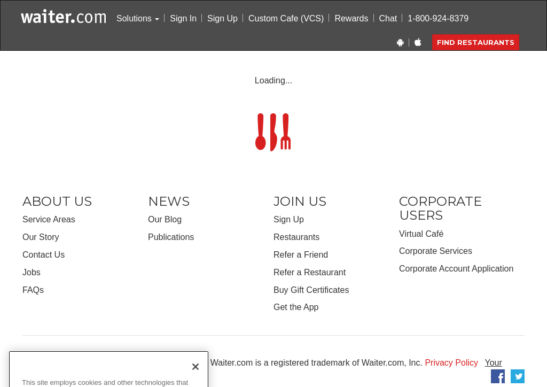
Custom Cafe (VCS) (286, 18)
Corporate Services (435, 251)
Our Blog (165, 219)
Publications (171, 237)
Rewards (351, 18)
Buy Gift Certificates (311, 290)
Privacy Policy (451, 362)
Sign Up (222, 18)
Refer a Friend (301, 254)
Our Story (40, 237)
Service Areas (48, 219)
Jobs (31, 272)
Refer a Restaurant (310, 272)
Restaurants (296, 237)
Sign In (183, 18)
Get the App (296, 307)
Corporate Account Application (456, 268)
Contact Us (43, 254)
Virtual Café (421, 233)
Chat (388, 18)
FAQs (33, 290)
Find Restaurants (475, 42)
